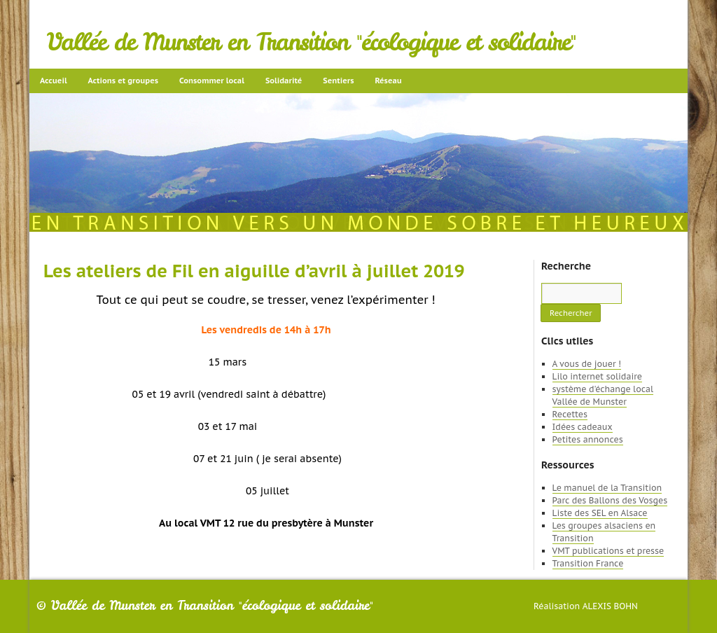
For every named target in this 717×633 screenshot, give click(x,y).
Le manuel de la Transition (607, 487)
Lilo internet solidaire (597, 376)
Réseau (388, 80)
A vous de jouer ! (586, 364)
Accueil (53, 80)
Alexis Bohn (610, 606)
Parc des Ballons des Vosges (610, 500)
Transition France (588, 563)
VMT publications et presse (608, 550)
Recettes (569, 414)
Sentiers (338, 80)
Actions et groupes (123, 80)
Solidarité (283, 80)
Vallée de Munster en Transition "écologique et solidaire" (311, 42)
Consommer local (211, 80)
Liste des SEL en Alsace (600, 513)
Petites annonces (587, 439)
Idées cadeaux (582, 427)
